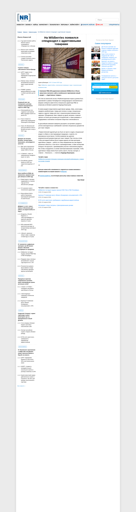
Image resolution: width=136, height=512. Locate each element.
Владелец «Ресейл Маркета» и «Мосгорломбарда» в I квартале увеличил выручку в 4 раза (27, 217)
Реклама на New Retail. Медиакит (105, 40)
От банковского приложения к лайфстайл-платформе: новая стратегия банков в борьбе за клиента (26, 352)
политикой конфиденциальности (108, 89)
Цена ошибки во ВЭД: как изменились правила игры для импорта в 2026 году (26, 175)
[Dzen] (107, 15)
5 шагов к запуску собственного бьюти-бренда (26, 68)
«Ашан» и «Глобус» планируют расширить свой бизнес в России (27, 288)
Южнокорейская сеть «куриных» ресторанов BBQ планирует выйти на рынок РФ (28, 112)
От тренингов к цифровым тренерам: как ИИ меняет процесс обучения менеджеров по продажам (26, 246)
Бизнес (29, 24)
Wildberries (44, 85)
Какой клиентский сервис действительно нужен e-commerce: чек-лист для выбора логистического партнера (28, 378)
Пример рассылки (106, 92)
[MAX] (104, 15)
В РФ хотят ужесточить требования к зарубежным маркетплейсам (27, 339)
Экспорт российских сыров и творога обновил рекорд (28, 331)
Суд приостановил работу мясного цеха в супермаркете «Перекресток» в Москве (28, 43)
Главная (19, 32)
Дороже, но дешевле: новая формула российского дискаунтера (109, 70)
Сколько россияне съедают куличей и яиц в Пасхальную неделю (28, 58)
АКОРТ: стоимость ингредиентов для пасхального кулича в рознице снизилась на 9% (28, 369)
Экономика (22, 170)
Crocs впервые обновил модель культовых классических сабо (28, 324)
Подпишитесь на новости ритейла (105, 84)
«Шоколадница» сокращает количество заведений (27, 295)
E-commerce (23, 203)
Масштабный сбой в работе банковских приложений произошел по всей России (28, 196)
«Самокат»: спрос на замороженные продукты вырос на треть (28, 155)
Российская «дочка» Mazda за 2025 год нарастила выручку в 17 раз (28, 163)
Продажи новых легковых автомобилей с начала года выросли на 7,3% (28, 260)
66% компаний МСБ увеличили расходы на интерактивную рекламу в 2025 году (28, 227)
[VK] (101, 15)
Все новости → (21, 386)
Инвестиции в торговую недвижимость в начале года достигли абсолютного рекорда (28, 182)
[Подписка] (116, 15)
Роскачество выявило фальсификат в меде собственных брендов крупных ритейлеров (27, 268)
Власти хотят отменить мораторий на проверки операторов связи (27, 51)
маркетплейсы (51, 85)
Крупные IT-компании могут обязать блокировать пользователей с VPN (27, 303)
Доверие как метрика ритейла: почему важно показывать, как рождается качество (26, 141)
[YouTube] (110, 15)
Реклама (21, 99)
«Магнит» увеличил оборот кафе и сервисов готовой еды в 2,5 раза (28, 235)
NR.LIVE (99, 24)
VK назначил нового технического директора (28, 189)
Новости (20, 24)
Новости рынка (33, 32)
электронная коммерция (62, 85)
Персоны (65, 24)
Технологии (54, 24)
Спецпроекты (113, 24)
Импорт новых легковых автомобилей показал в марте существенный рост (28, 83)
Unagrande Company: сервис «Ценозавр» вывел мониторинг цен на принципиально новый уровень (26, 317)
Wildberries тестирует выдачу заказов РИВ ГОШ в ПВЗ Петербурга (28, 253)
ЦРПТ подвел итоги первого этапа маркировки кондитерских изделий (28, 74)
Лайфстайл (74, 24)
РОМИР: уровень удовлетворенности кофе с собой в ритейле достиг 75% (28, 92)
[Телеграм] (97, 15)
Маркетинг (43, 24)
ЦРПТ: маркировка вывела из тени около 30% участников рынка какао (27, 360)
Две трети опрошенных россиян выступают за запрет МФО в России (27, 148)
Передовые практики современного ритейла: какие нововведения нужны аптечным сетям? (26, 281)
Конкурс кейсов (87, 24)
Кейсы (35, 24)
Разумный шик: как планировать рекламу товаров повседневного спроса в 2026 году (25, 105)
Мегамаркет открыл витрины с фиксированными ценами (55, 205)
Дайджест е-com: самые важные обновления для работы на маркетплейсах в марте (26, 209)
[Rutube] (113, 15)
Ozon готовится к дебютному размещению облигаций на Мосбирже (28, 120)
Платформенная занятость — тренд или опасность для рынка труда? (110, 77)
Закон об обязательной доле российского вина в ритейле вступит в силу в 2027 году (28, 128)
